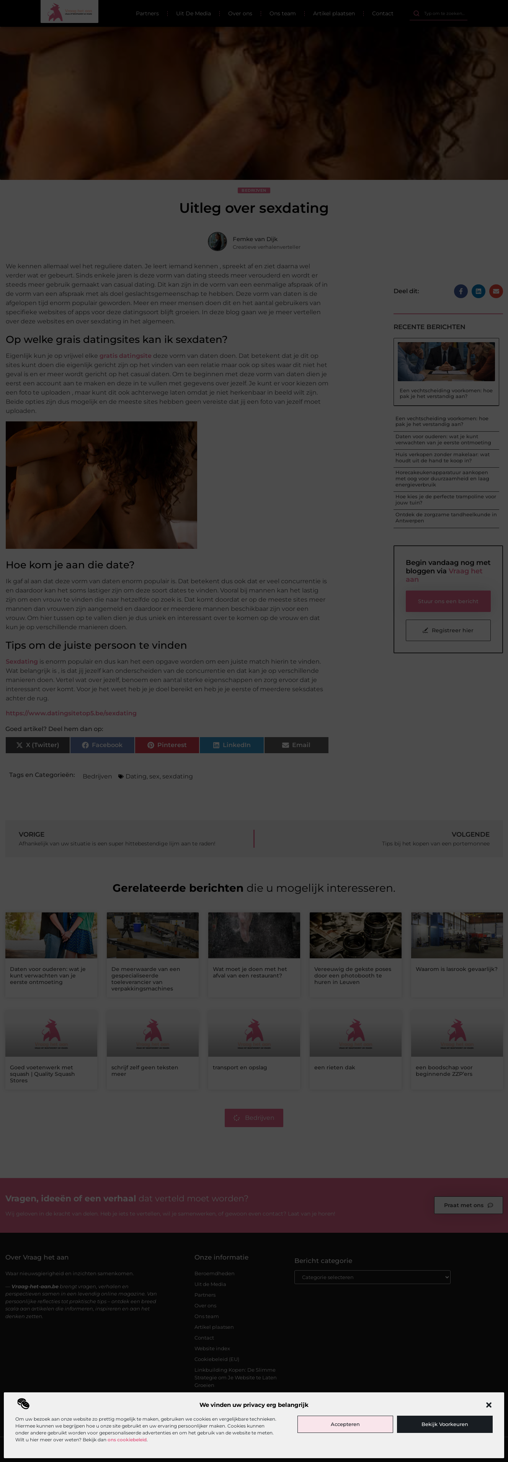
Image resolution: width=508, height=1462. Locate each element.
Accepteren (345, 1424)
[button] (489, 1405)
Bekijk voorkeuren (444, 1424)
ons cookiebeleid (127, 1439)
